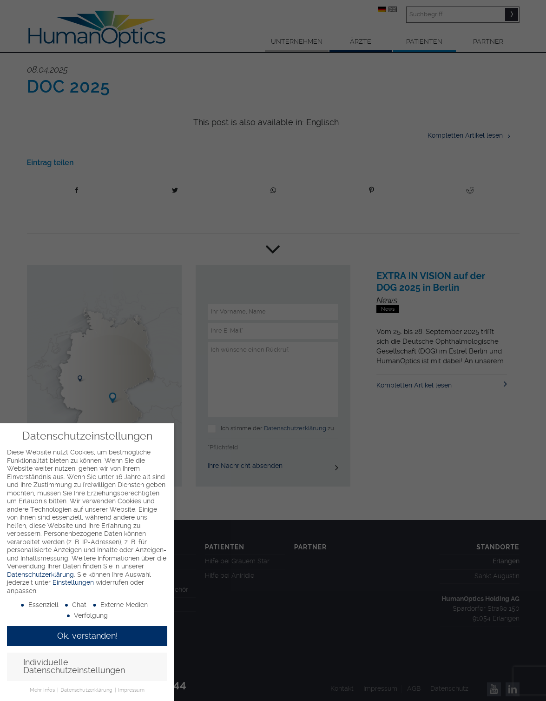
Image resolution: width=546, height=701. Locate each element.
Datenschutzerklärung (40, 574)
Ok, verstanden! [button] (87, 636)
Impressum (131, 690)
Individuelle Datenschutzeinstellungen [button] (74, 666)
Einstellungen (73, 582)
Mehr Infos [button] (43, 690)
